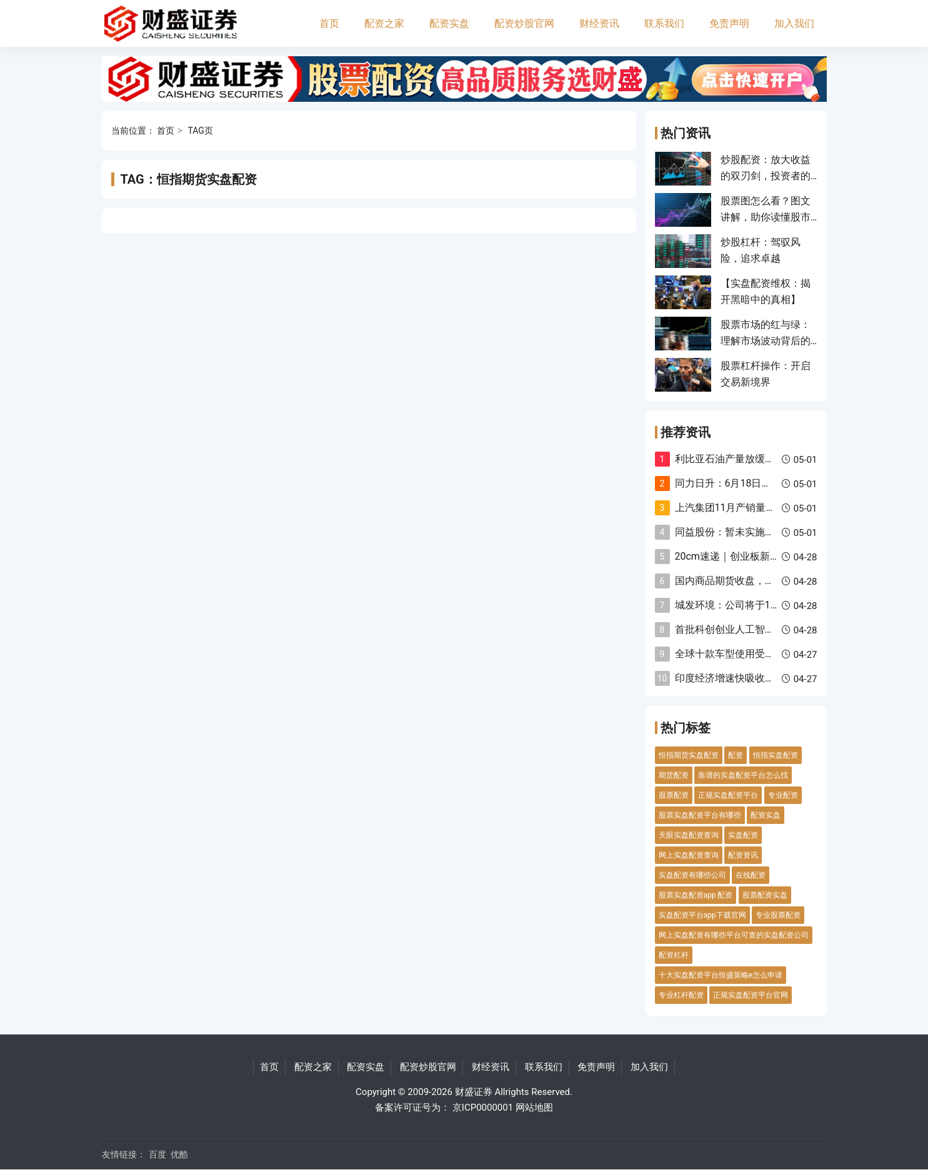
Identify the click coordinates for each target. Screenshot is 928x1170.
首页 (329, 23)
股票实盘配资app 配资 (696, 895)
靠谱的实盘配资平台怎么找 (743, 775)
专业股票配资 (778, 915)
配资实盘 (449, 23)
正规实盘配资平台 (728, 795)
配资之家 (384, 23)
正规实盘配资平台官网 (750, 995)
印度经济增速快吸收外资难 (735, 678)
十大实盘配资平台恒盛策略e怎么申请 (720, 975)
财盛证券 (473, 1092)
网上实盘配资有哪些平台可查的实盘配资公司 (734, 935)
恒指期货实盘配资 (689, 755)
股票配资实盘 (764, 895)
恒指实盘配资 (775, 755)
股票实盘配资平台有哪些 (700, 815)
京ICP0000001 (482, 1107)
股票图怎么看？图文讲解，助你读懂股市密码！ (766, 217)
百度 (157, 1154)
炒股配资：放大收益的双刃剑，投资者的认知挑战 (766, 176)
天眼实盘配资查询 (689, 835)
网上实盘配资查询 (689, 855)
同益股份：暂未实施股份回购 (740, 532)
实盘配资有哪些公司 (692, 875)
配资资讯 (743, 855)
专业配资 (783, 795)
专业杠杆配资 (681, 995)
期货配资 (674, 775)
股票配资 (674, 795)
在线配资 (751, 875)
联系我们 (664, 23)
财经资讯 (599, 23)
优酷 (179, 1154)
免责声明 (729, 23)
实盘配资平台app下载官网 (702, 915)
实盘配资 (743, 835)
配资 (735, 755)
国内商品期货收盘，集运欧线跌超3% (756, 581)
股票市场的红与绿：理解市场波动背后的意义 (766, 341)
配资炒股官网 (524, 23)
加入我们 (794, 23)
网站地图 (534, 1107)
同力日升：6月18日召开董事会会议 (753, 483)
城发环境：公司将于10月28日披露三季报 (766, 605)
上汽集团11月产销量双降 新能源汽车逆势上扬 (777, 507)
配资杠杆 (674, 955)
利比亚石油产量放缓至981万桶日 (748, 459)
